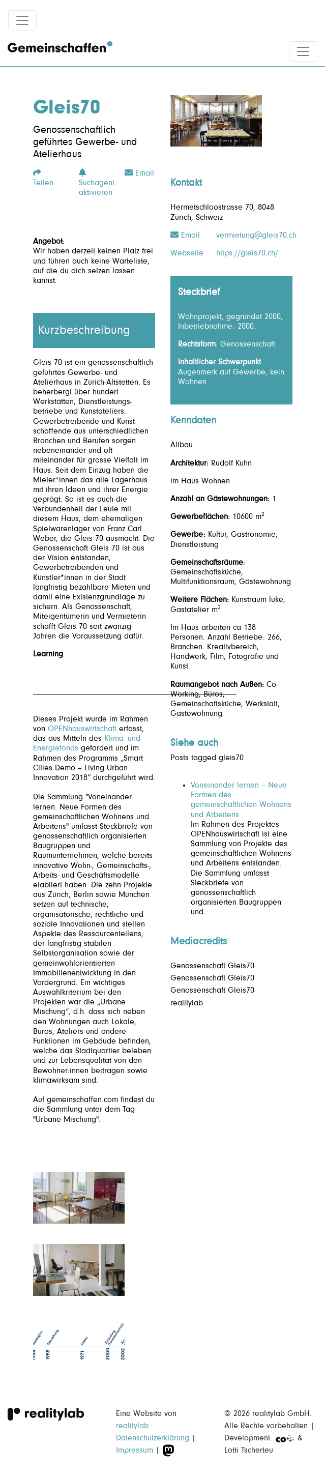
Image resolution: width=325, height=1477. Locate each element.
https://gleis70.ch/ (247, 253)
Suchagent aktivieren (96, 182)
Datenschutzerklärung (152, 1438)
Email (139, 173)
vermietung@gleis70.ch (256, 235)
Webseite (186, 253)
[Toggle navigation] (22, 20)
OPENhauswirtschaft (82, 729)
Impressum (134, 1450)
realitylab (132, 1426)
